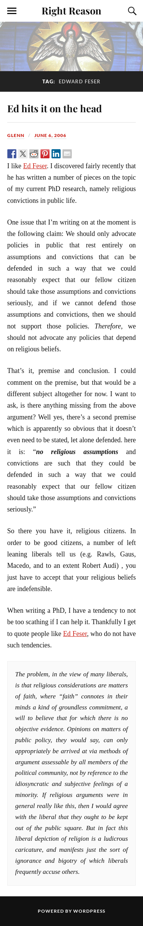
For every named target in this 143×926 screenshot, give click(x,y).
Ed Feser (35, 166)
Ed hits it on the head (54, 108)
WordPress (89, 911)
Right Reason (71, 10)
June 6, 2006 (50, 135)
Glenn (15, 135)
